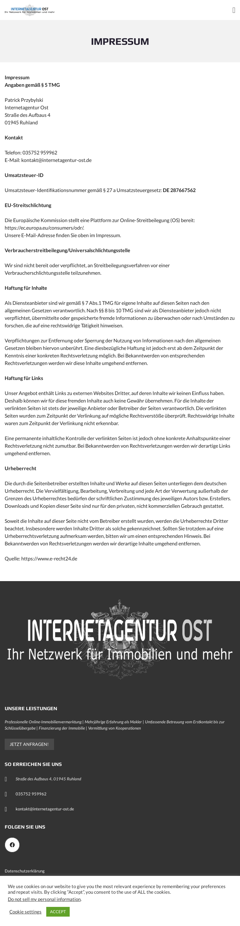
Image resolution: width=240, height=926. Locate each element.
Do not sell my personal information (44, 899)
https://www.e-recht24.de (49, 558)
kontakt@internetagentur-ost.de (45, 808)
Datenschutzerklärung (25, 870)
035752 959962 (31, 793)
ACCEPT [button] (58, 911)
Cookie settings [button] (25, 911)
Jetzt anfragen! (29, 744)
